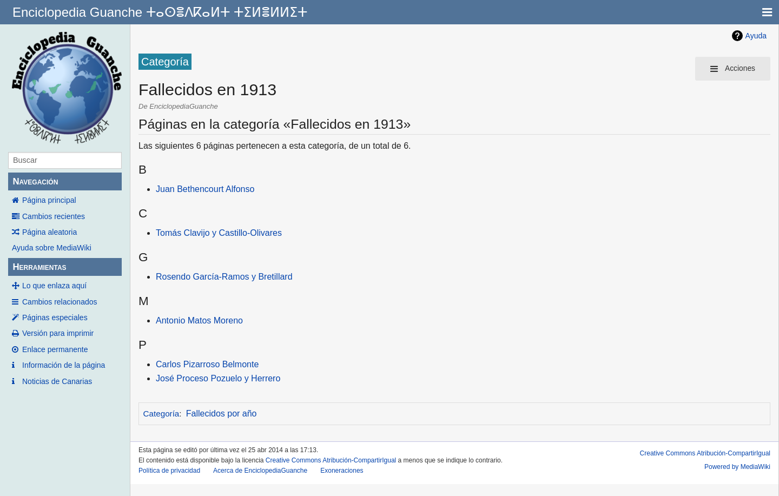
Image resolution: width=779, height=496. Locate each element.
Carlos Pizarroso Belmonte (207, 364)
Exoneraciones (341, 470)
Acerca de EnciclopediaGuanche (260, 470)
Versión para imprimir (58, 333)
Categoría (161, 413)
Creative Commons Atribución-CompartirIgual (331, 460)
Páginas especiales (55, 317)
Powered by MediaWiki (737, 467)
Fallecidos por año (221, 413)
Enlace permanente (55, 349)
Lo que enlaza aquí (54, 285)
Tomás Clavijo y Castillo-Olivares (219, 232)
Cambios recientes (53, 216)
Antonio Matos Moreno (199, 320)
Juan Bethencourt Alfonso (205, 189)
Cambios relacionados (59, 301)
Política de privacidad (169, 470)
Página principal (49, 200)
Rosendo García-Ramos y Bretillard (224, 276)
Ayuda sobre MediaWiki (51, 247)
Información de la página (63, 365)
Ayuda (756, 35)
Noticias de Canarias (57, 381)
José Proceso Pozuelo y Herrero (218, 378)
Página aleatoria (49, 232)
